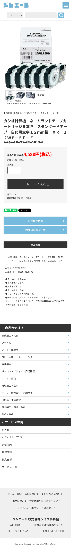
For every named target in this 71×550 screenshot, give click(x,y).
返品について (13, 194)
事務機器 (17, 101)
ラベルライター (29, 103)
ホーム (9, 101)
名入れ (5, 430)
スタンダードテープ (44, 103)
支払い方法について (52, 493)
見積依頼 (7, 444)
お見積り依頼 (35, 221)
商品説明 (35, 244)
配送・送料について (28, 493)
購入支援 (7, 459)
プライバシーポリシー (29, 507)
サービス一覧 (9, 467)
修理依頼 (7, 452)
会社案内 (48, 507)
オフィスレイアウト (13, 437)
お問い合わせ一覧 (35, 230)
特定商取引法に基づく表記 (19, 198)
